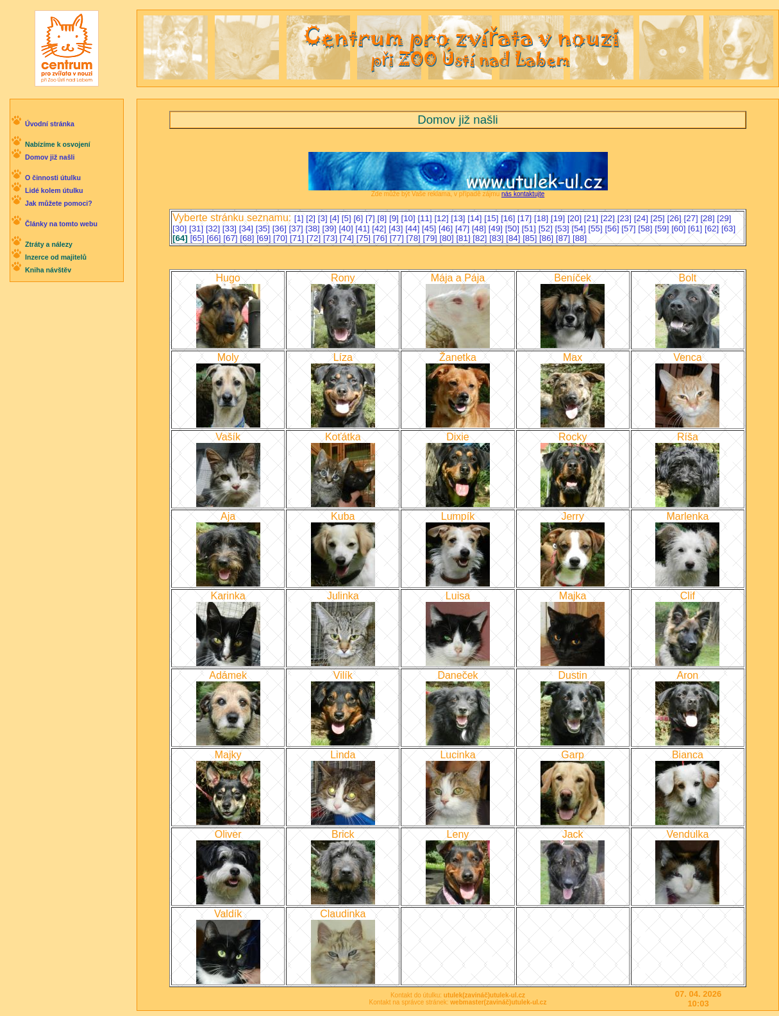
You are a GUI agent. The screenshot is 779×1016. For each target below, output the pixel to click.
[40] (347, 228)
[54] (580, 228)
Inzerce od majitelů (56, 257)
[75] (364, 238)
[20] (575, 218)
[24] (642, 218)
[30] (180, 228)
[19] (559, 218)
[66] (214, 238)
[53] (563, 228)
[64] (181, 238)
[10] (409, 218)
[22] (609, 218)
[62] (713, 228)
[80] (447, 238)
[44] (413, 228)
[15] (492, 218)
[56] (613, 228)
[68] (248, 238)
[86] (547, 238)
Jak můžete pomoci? (58, 203)
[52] (547, 228)
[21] (592, 218)
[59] (663, 228)
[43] (397, 228)
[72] (314, 238)
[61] (696, 228)
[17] (525, 218)
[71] (298, 238)
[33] (230, 228)
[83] (497, 238)
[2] (312, 218)
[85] (531, 238)
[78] (414, 238)
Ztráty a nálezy (48, 244)
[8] (383, 218)
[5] (348, 218)
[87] (564, 238)
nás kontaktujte (522, 193)
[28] (708, 218)
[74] (348, 238)
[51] (530, 228)
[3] (324, 218)
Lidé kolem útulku (54, 190)
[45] (430, 228)
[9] (395, 218)
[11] (425, 218)
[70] (281, 238)
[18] (542, 218)
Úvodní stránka (49, 124)
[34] (247, 228)
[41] (363, 228)
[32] (214, 228)
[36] (280, 228)
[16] (509, 218)
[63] (728, 228)
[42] (380, 228)
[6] (359, 218)
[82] (481, 238)
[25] (659, 218)
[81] (464, 238)
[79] (431, 238)
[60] (679, 228)
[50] (513, 228)
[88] (580, 238)
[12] (442, 218)
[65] (198, 238)
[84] (514, 238)
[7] (371, 218)
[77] (398, 238)
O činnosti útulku (53, 177)
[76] (381, 238)
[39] (330, 228)
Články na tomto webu (61, 224)
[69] (264, 238)
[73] (331, 238)
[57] (629, 228)
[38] (314, 228)
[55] (596, 228)
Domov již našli (50, 157)
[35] (264, 228)
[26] (675, 218)
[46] (447, 228)
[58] (646, 228)
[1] (300, 218)
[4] (336, 218)
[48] (480, 228)
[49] (497, 228)
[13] (459, 218)
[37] (297, 228)
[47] (463, 228)
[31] (197, 228)
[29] (724, 218)
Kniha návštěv (48, 270)
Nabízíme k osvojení (57, 144)
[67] (231, 238)
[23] (625, 218)
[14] (475, 218)
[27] (691, 218)
